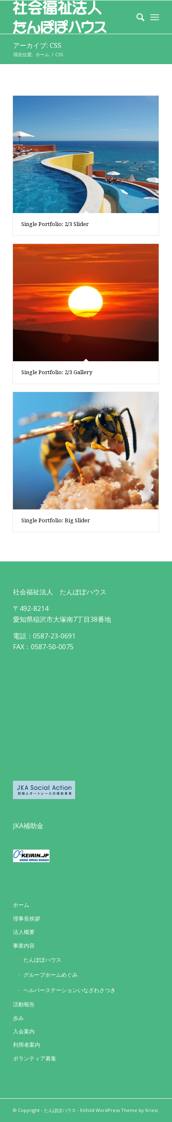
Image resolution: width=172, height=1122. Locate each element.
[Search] (136, 17)
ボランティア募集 (34, 1058)
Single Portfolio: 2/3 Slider (55, 224)
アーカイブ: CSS (37, 46)
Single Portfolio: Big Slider (55, 520)
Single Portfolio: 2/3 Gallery (56, 372)
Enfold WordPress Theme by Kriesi (119, 1110)
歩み (18, 1018)
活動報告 (24, 1004)
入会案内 (24, 1031)
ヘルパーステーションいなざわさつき (69, 990)
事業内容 (24, 945)
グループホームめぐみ (50, 974)
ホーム (21, 905)
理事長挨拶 (26, 918)
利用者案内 (26, 1044)
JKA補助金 (28, 825)
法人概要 (24, 932)
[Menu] (154, 17)
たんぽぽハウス (42, 959)
